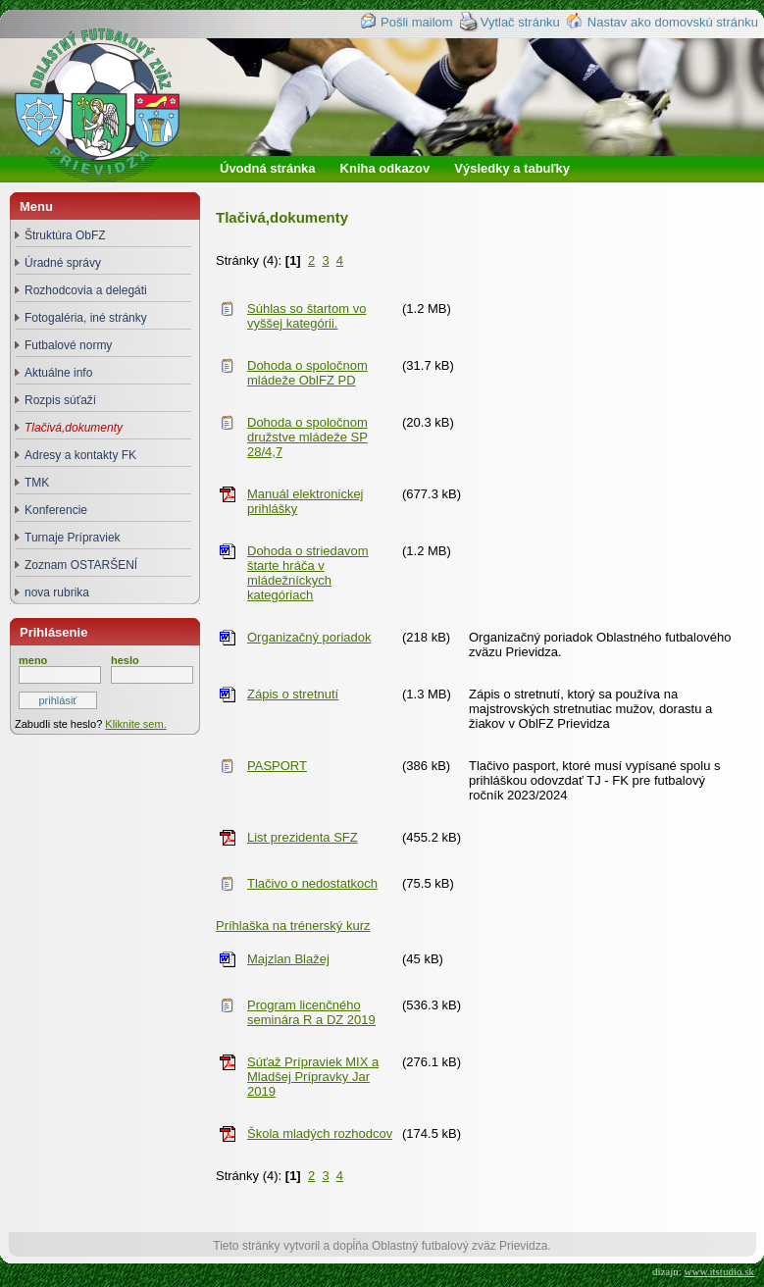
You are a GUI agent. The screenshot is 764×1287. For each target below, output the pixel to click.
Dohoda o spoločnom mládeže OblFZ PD (307, 372)
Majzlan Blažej (288, 959)
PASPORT (277, 765)
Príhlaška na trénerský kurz (293, 925)
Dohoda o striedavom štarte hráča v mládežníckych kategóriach (308, 572)
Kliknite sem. (135, 724)
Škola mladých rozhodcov (319, 1133)
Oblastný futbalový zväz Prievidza (114, 126)
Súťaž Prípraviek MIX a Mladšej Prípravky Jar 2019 (313, 1077)
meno (33, 660)
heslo (125, 660)
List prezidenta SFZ (302, 837)
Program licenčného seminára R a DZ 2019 (311, 1012)
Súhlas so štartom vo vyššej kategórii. (306, 316)
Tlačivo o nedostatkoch (312, 883)
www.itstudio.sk (719, 1271)
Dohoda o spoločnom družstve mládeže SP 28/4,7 (307, 437)
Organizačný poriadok (309, 637)
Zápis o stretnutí (292, 694)
